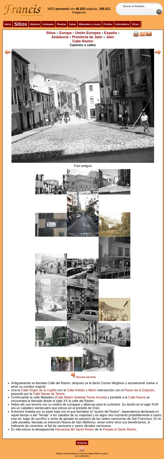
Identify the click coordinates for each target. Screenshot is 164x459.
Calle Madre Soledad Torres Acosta (81, 397)
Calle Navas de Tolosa (48, 393)
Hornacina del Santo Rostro (74, 429)
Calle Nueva (136, 397)
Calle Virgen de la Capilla (39, 390)
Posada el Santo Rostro (119, 429)
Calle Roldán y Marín (81, 390)
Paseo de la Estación (139, 390)
